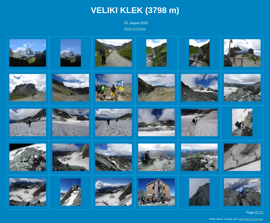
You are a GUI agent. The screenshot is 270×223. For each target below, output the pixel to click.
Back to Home (135, 29)
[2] (261, 212)
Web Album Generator (250, 219)
